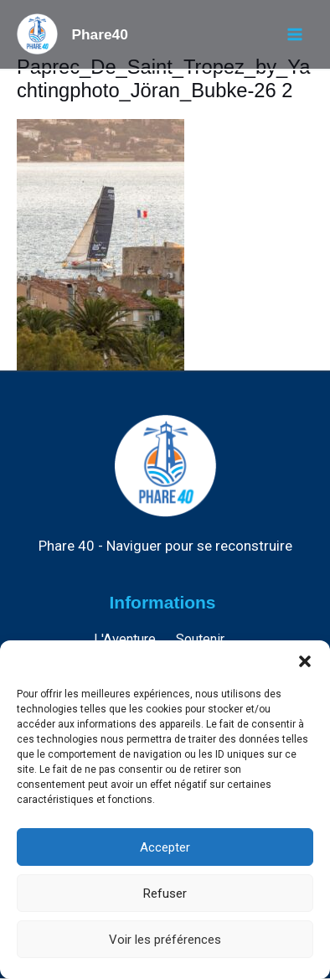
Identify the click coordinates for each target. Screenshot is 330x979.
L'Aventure (125, 639)
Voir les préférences (165, 939)
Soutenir (200, 639)
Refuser (165, 893)
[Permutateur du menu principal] (294, 35)
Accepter (165, 847)
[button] (304, 661)
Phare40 (99, 34)
